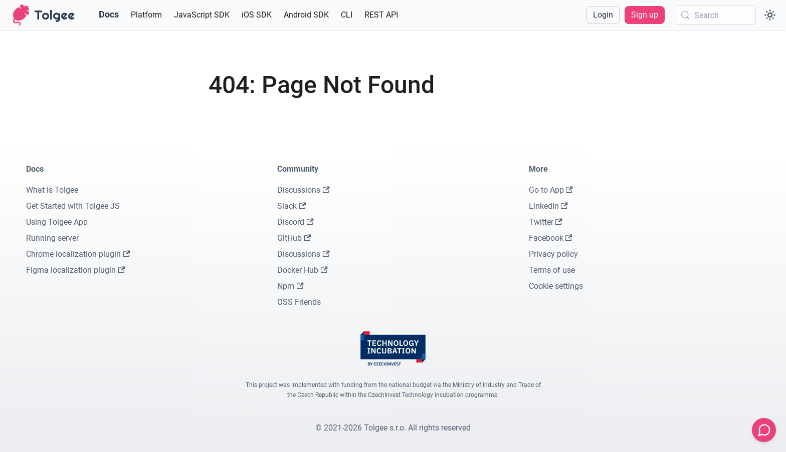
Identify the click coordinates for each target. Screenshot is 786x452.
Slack (291, 206)
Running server (52, 238)
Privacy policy (553, 254)
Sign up (644, 15)
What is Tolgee (52, 190)
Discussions (303, 190)
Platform (146, 15)
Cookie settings (556, 286)
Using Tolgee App (57, 222)
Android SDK (306, 15)
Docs (109, 14)
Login (603, 15)
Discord (295, 222)
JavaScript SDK (202, 15)
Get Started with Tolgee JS (73, 206)
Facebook (550, 238)
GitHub (294, 238)
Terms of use (552, 270)
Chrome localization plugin (78, 254)
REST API (381, 15)
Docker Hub (302, 270)
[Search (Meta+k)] (716, 15)
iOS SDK (257, 15)
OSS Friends (299, 302)
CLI (346, 15)
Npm (290, 286)
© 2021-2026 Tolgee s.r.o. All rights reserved (393, 427)
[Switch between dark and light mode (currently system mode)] (770, 15)
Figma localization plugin (75, 270)
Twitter (545, 222)
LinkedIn (548, 206)
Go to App (551, 190)
